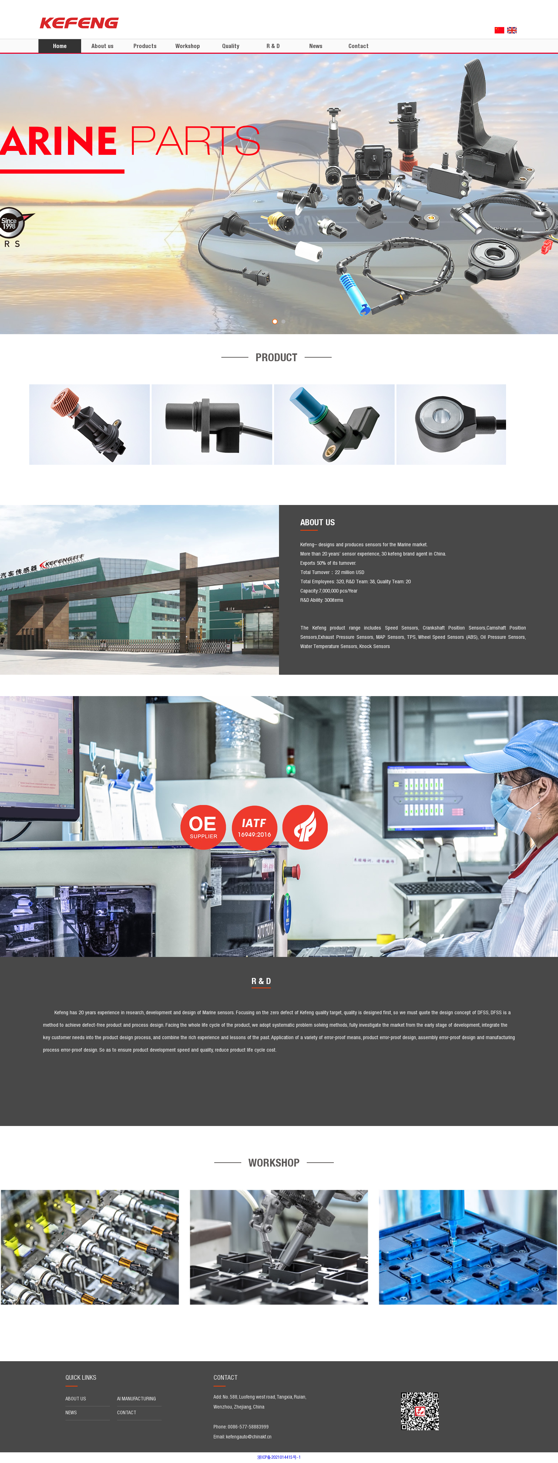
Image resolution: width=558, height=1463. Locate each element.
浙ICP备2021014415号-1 (279, 1458)
